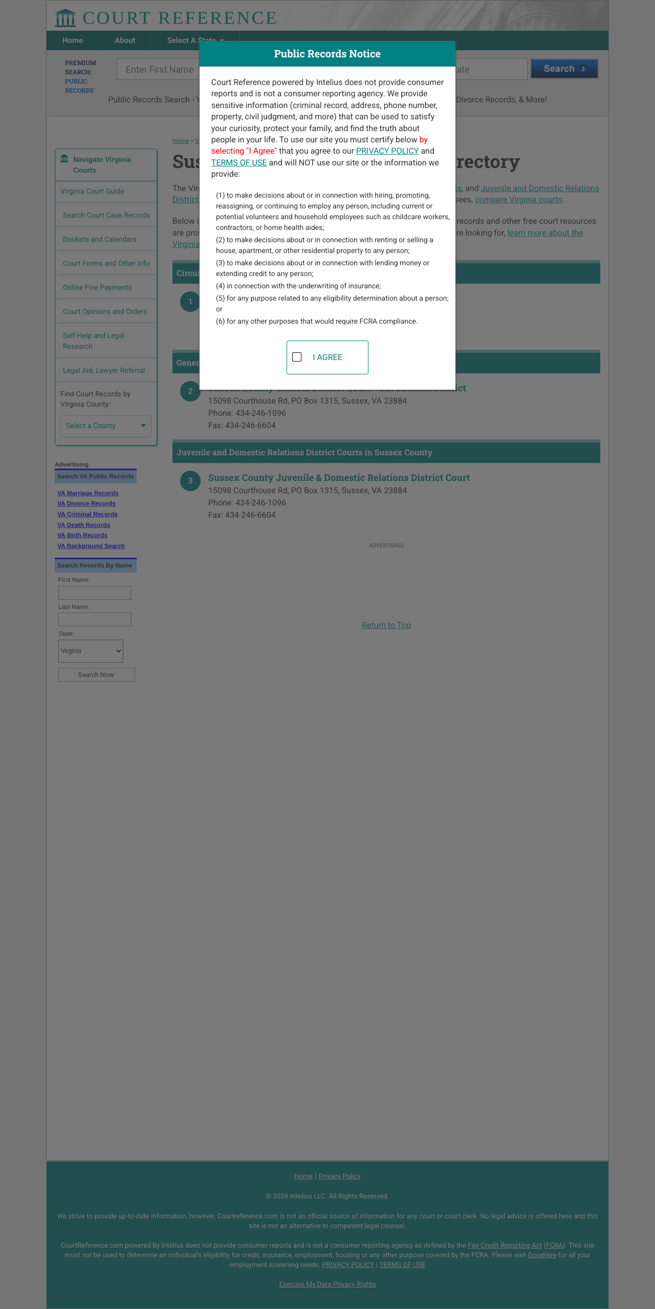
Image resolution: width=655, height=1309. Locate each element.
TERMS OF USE (239, 162)
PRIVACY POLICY (387, 151)
